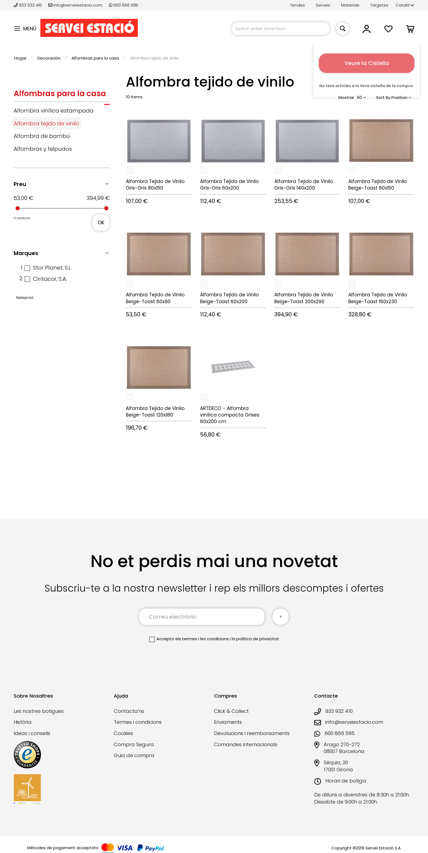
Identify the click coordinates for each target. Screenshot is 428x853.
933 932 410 (28, 5)
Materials (350, 5)
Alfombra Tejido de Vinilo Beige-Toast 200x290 (303, 298)
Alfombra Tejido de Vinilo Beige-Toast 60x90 (155, 298)
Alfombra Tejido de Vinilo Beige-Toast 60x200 (229, 298)
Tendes (297, 5)
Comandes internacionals (245, 744)
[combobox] (280, 28)
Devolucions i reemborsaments (252, 733)
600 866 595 (123, 5)
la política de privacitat (255, 639)
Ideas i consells (32, 733)
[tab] (62, 95)
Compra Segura (134, 744)
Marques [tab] (26, 253)
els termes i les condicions (202, 639)
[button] (405, 5)
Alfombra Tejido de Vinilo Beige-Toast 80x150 (377, 184)
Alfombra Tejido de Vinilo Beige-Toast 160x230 (377, 298)
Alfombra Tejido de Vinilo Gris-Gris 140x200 (303, 184)
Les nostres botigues (39, 711)
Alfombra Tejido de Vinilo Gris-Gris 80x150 (155, 184)
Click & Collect (231, 711)
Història (23, 722)
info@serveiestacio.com (75, 5)
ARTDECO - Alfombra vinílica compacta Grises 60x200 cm (229, 415)
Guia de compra (134, 755)
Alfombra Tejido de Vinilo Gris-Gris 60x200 (229, 184)
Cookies (123, 733)
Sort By (383, 97)
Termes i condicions (138, 722)
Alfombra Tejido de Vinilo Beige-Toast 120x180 (155, 411)
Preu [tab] (20, 184)
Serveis (323, 5)
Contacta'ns (129, 711)
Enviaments (228, 722)
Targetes (379, 5)
